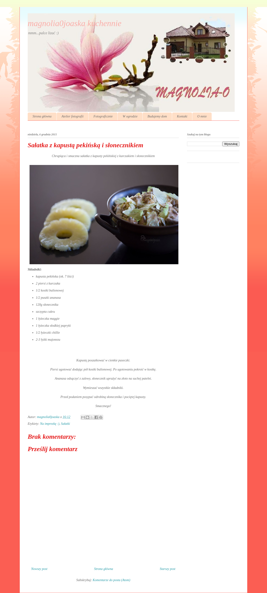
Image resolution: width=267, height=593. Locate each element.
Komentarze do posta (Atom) (111, 580)
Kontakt (182, 116)
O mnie (202, 116)
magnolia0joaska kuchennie (74, 23)
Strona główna (42, 116)
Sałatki (65, 423)
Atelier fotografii (73, 116)
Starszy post (167, 569)
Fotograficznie (103, 116)
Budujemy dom (157, 116)
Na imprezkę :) (49, 423)
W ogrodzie (130, 116)
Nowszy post (39, 569)
